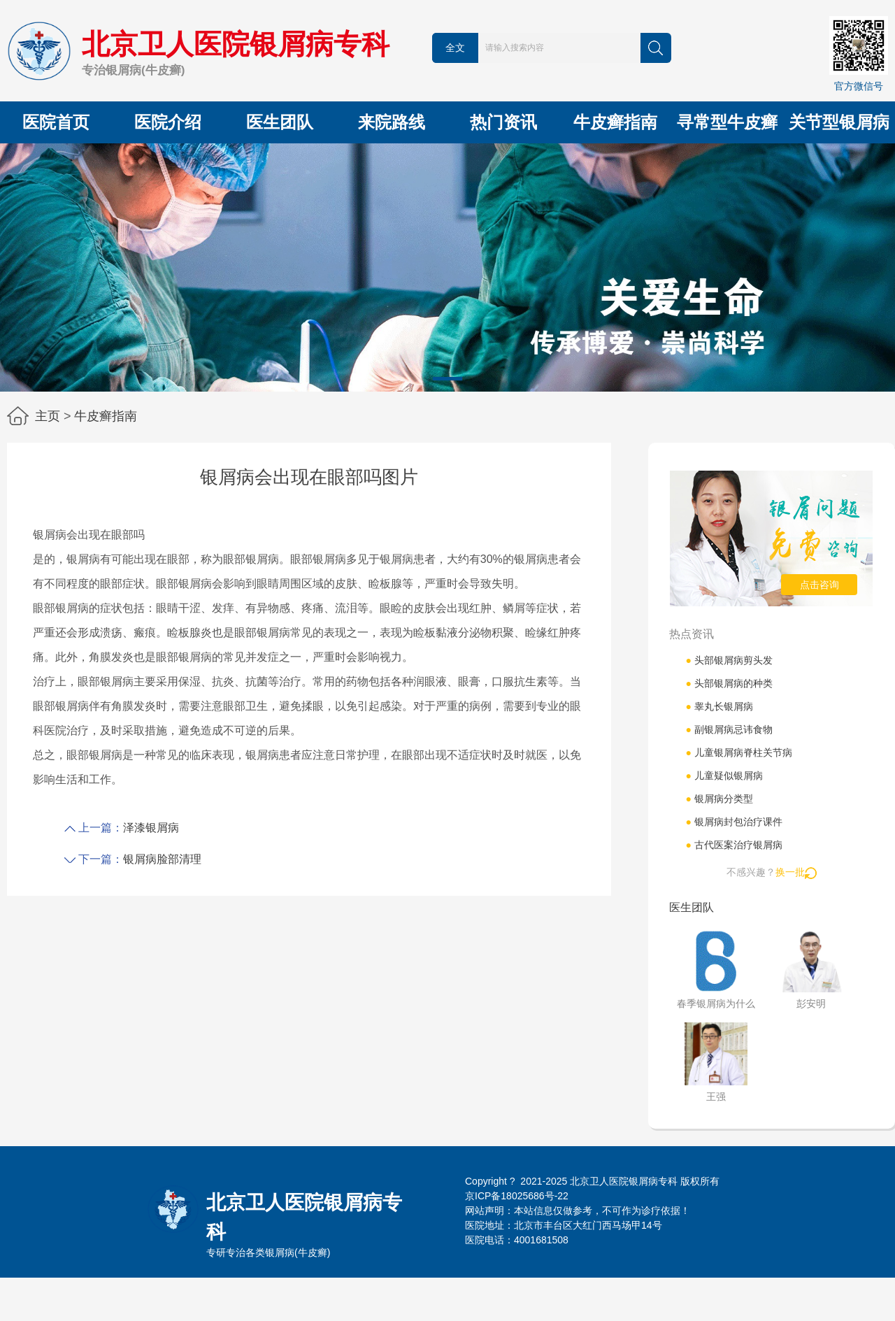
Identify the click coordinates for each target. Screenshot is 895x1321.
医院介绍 (167, 122)
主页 (47, 416)
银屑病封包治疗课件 (733, 821)
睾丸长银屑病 (718, 706)
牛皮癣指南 (615, 122)
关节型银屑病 (839, 122)
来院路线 (391, 122)
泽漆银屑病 (151, 828)
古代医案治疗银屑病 (733, 844)
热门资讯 (503, 122)
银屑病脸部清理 (162, 859)
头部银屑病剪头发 (728, 660)
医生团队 (279, 122)
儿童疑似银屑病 (723, 775)
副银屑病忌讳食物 (728, 729)
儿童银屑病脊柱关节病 (738, 752)
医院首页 (56, 122)
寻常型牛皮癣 (727, 122)
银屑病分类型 (718, 798)
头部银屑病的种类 (728, 683)
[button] (447, 378)
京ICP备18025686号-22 (516, 1195)
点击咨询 (819, 584)
